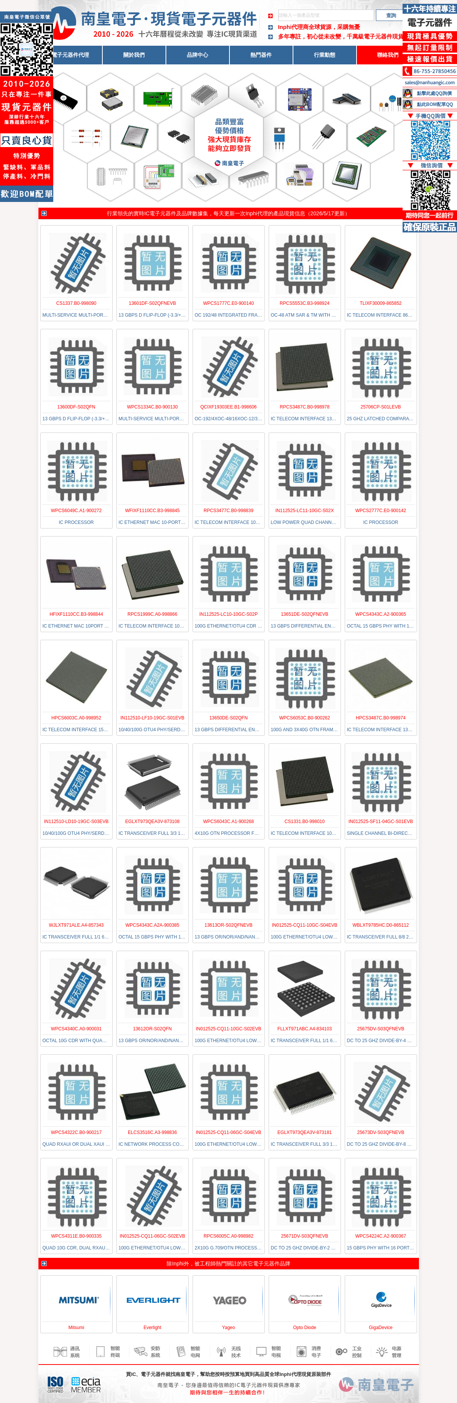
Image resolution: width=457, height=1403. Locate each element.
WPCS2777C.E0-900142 (380, 510)
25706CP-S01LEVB (380, 407)
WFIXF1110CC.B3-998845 (152, 510)
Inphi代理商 (293, 27)
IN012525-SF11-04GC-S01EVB (381, 821)
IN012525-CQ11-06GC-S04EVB (228, 1132)
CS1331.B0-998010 (305, 821)
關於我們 (134, 55)
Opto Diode (304, 1327)
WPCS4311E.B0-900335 (76, 1236)
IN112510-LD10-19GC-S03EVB (76, 821)
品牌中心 (197, 55)
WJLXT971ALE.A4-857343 (76, 925)
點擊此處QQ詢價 (434, 93)
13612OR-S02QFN (152, 1028)
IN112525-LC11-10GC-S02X (304, 510)
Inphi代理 (256, 213)
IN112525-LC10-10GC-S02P (228, 614)
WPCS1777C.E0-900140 (228, 303)
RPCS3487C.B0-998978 (305, 407)
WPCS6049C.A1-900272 (76, 510)
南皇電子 (185, 1374)
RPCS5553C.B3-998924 (305, 303)
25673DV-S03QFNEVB (380, 1132)
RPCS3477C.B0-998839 (228, 510)
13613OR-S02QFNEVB (228, 925)
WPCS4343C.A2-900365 (380, 614)
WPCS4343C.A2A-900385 (152, 925)
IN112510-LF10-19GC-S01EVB (152, 718)
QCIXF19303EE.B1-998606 (228, 407)
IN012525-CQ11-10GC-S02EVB (228, 1028)
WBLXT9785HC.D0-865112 (380, 925)
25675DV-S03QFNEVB (380, 1028)
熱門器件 (261, 55)
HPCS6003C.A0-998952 (76, 718)
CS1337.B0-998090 (76, 303)
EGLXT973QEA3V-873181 (304, 1132)
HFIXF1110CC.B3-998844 (76, 614)
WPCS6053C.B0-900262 (304, 718)
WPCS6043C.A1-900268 (228, 821)
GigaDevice (380, 1327)
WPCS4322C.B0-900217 (76, 1132)
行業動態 (324, 55)
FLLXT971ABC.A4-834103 (304, 1028)
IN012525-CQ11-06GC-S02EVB (152, 1236)
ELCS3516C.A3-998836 (152, 1132)
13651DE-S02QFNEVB (304, 614)
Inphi (177, 1263)
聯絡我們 (387, 55)
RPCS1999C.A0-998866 (152, 614)
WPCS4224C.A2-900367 (380, 1236)
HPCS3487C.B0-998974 (381, 718)
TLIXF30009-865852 (380, 303)
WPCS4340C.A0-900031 (76, 1028)
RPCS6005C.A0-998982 (228, 1236)
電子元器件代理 (70, 55)
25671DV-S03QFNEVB (304, 1236)
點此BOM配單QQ (435, 104)
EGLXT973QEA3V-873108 (152, 821)
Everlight (152, 1327)
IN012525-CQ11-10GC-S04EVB (304, 925)
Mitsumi (76, 1327)
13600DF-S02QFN (76, 407)
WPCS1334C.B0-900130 (152, 407)
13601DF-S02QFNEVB (152, 303)
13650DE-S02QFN (228, 718)
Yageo (228, 1327)
